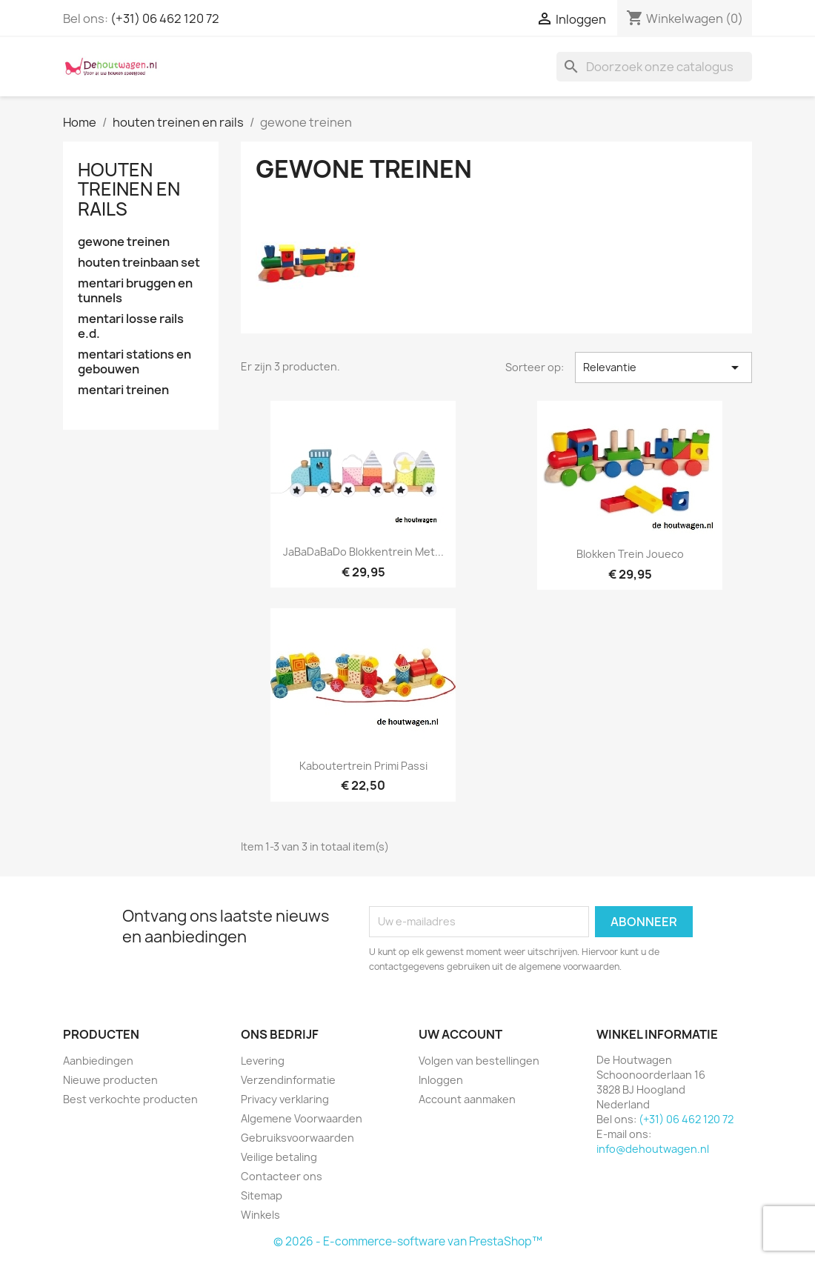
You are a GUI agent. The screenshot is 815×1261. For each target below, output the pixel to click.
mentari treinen (123, 390)
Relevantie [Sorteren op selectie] (663, 367)
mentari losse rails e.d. (131, 326)
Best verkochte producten (130, 1099)
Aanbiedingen (98, 1061)
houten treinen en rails (129, 189)
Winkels (260, 1215)
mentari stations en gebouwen (134, 362)
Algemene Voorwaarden (301, 1118)
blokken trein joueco (630, 554)
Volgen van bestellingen (479, 1061)
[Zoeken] (654, 66)
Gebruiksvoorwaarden (297, 1138)
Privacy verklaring (285, 1099)
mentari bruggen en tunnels (135, 291)
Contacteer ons (281, 1176)
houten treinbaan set (139, 262)
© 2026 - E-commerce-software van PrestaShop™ (407, 1241)
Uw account (460, 1034)
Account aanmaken (467, 1099)
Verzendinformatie (288, 1080)
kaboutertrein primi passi (363, 766)
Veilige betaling (279, 1157)
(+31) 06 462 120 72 (164, 18)
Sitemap (261, 1195)
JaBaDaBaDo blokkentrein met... (363, 552)
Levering (263, 1061)
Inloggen (441, 1080)
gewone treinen (124, 242)
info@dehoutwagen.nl (652, 1149)
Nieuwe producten (110, 1080)
